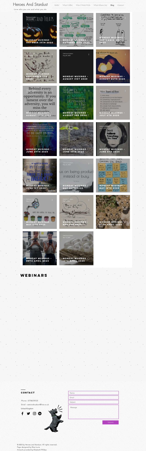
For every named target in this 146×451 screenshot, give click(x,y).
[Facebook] (22, 413)
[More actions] (53, 18)
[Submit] (110, 422)
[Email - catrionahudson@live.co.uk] (35, 404)
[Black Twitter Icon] (28, 413)
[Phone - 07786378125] (29, 400)
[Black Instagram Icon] (34, 413)
